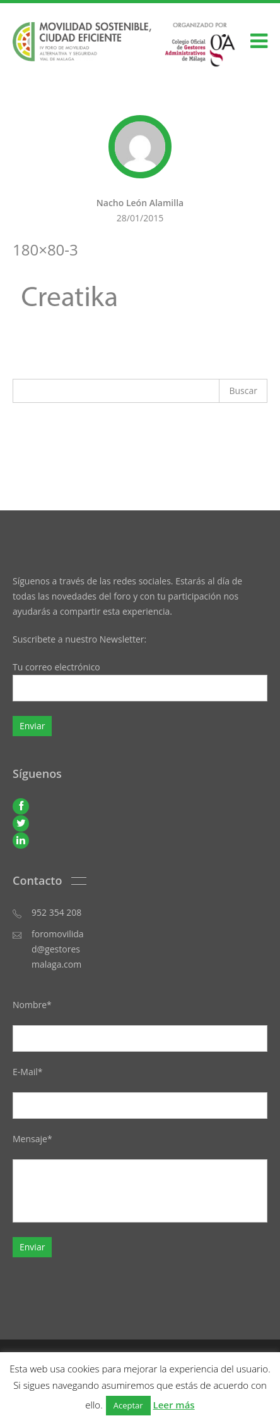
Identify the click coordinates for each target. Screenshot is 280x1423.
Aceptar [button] (128, 1405)
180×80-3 (45, 249)
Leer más (174, 1404)
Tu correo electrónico (140, 681)
